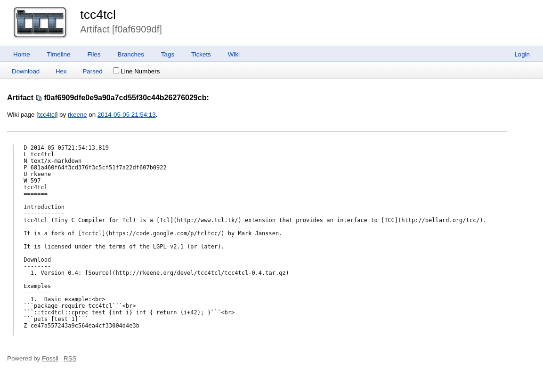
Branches (131, 54)
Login (522, 54)
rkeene (77, 114)
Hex (61, 71)
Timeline (59, 54)
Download (26, 71)
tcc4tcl (98, 15)
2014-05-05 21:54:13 (126, 114)
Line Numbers (136, 71)
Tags (167, 54)
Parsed (92, 71)
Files (93, 54)
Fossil (50, 358)
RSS (70, 358)
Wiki (234, 54)
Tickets (201, 54)
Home (21, 54)
